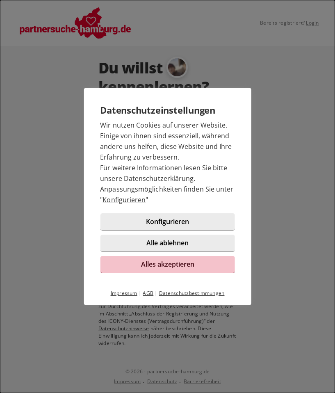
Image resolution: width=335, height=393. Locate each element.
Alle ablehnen (167, 242)
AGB (148, 293)
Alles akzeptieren (167, 264)
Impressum (124, 293)
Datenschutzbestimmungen (192, 293)
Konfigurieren (124, 199)
